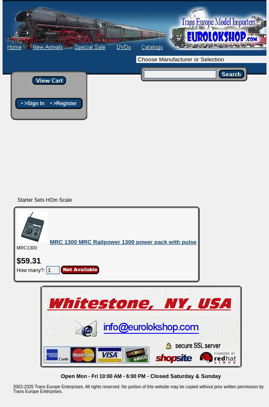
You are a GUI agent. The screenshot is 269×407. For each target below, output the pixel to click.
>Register (65, 103)
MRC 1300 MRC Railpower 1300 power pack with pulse (123, 242)
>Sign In (34, 103)
